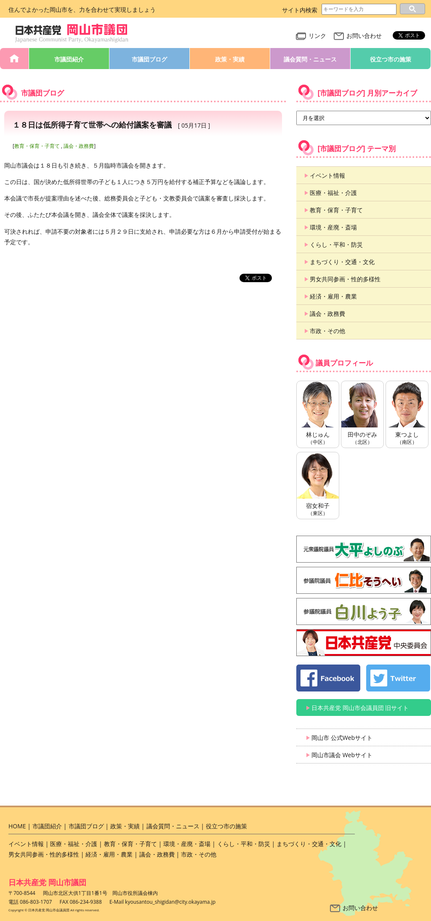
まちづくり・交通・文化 (342, 262)
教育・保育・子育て (37, 145)
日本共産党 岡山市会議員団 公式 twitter (398, 678)
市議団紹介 (69, 59)
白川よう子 (363, 611)
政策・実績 (230, 59)
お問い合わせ (358, 36)
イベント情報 (327, 175)
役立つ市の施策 (390, 59)
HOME (14, 58)
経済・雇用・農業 (333, 296)
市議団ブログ (149, 59)
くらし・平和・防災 (336, 244)
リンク (311, 36)
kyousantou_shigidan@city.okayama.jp (170, 901)
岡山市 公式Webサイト (341, 738)
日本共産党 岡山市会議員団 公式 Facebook (328, 678)
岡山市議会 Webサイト (341, 755)
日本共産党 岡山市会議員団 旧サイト (360, 708)
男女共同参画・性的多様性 (345, 279)
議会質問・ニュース (310, 59)
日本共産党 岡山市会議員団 (72, 33)
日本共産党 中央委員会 (363, 642)
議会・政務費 (79, 145)
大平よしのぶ (363, 549)
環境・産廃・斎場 (333, 227)
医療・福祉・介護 (333, 193)
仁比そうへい (363, 580)
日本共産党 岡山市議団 (47, 882)
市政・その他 (327, 331)
